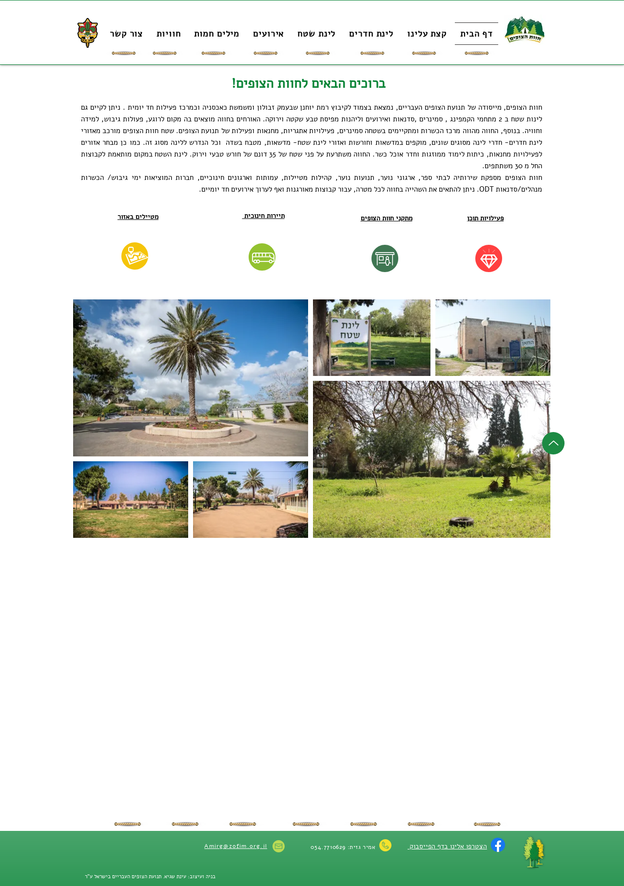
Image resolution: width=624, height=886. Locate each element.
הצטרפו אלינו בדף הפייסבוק (447, 846)
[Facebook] (497, 844)
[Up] (553, 443)
